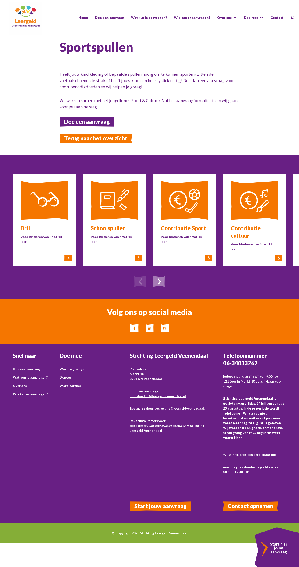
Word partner (70, 386)
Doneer (65, 377)
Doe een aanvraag (87, 121)
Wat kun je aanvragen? (30, 377)
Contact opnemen (250, 506)
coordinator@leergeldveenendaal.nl (158, 396)
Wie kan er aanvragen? (30, 394)
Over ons (20, 386)
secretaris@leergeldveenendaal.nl (180, 408)
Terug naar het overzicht (95, 138)
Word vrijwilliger (73, 369)
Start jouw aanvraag (160, 506)
